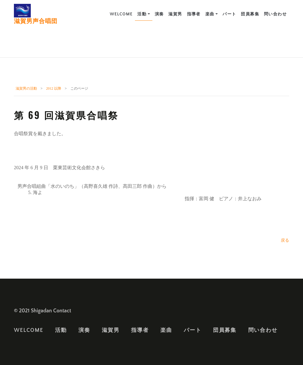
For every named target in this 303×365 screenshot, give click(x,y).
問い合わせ (275, 14)
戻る (285, 240)
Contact (62, 311)
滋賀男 (175, 14)
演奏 (159, 14)
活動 (141, 14)
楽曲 (210, 14)
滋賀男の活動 (26, 88)
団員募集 (250, 14)
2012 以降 (53, 88)
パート (229, 14)
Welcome (121, 14)
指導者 (194, 14)
